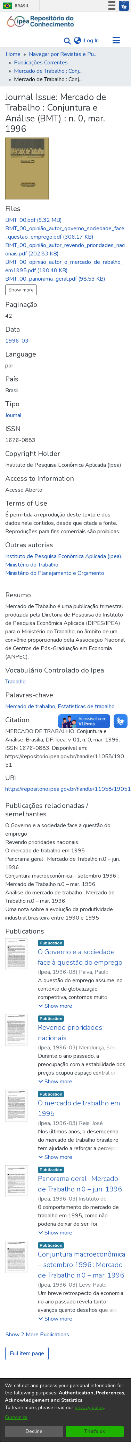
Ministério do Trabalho (31, 565)
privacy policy (89, 1407)
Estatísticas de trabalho (86, 706)
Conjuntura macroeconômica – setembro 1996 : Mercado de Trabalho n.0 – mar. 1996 (81, 1265)
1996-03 (16, 341)
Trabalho (15, 681)
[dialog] (65, 1410)
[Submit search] (65, 41)
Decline (34, 1431)
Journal (13, 415)
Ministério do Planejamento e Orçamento (54, 573)
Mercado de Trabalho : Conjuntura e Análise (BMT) (48, 71)
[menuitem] (77, 40)
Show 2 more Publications (37, 1334)
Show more (21, 290)
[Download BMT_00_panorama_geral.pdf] (55, 279)
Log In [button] (91, 40)
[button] (55, 1006)
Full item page (27, 1353)
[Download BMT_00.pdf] (33, 220)
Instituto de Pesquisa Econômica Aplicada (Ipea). (63, 556)
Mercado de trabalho (30, 706)
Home (13, 54)
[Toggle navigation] (116, 40)
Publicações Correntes (41, 62)
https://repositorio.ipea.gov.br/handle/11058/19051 (68, 789)
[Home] (40, 21)
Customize (16, 1417)
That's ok (94, 1431)
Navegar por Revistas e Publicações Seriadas (63, 54)
